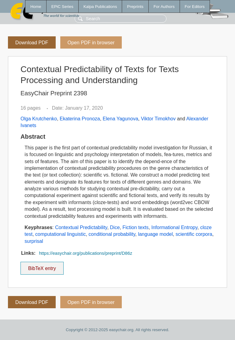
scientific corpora (194, 234)
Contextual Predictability (81, 227)
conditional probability (111, 234)
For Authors (164, 6)
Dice (115, 227)
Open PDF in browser (91, 42)
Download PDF (31, 42)
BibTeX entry (42, 266)
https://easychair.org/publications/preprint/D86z (85, 253)
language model (155, 234)
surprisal (33, 241)
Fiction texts (135, 227)
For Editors (195, 6)
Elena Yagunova (120, 118)
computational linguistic (60, 234)
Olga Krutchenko (39, 118)
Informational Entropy (174, 227)
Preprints (135, 6)
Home (35, 6)
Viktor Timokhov (158, 118)
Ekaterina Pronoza (80, 118)
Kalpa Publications (100, 6)
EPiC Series (62, 6)
